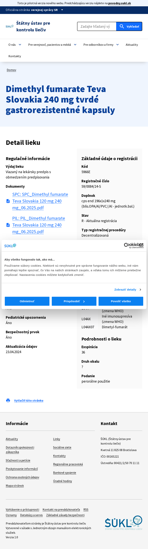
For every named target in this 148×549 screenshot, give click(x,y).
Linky (56, 439)
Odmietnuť (27, 301)
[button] (15, 44)
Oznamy (11, 515)
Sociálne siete (62, 447)
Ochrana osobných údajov (22, 477)
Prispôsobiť (74, 301)
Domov (11, 70)
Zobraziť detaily (125, 289)
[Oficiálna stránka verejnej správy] (47, 9)
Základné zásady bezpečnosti (65, 515)
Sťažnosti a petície (18, 460)
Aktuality (12, 439)
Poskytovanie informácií (22, 469)
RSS (85, 509)
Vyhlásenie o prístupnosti (22, 509)
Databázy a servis (31, 515)
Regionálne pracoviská (68, 464)
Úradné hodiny (62, 481)
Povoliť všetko (121, 301)
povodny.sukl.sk (119, 3)
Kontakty (59, 456)
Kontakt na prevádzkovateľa (61, 509)
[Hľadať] (129, 26)
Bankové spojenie (64, 472)
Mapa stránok (15, 485)
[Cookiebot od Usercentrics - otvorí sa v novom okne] (127, 245)
